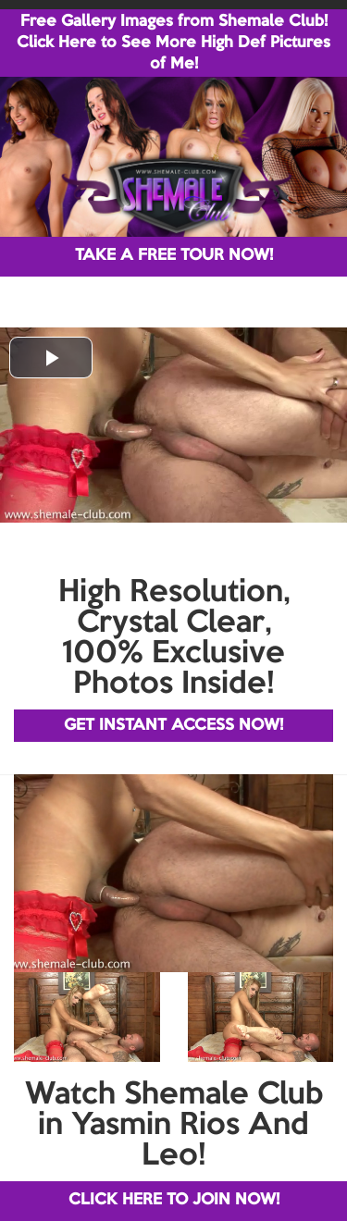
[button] (51, 357)
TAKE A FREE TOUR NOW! (174, 256)
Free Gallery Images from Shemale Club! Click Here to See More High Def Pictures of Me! (173, 43)
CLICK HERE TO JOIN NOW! (173, 1200)
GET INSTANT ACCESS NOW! (173, 726)
